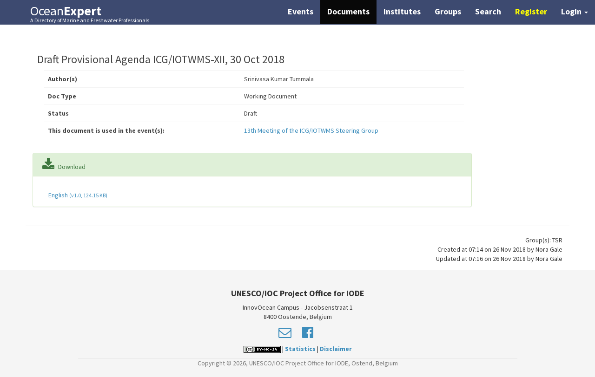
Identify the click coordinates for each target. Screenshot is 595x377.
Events (300, 11)
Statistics (300, 348)
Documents (348, 11)
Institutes (402, 11)
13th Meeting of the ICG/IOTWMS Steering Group (311, 130)
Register (531, 11)
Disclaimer (336, 348)
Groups (448, 11)
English (77, 195)
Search (488, 11)
